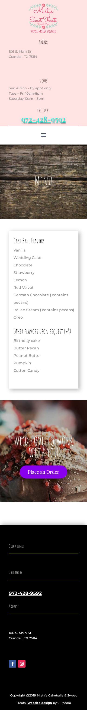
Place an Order (43, 472)
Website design (39, 703)
